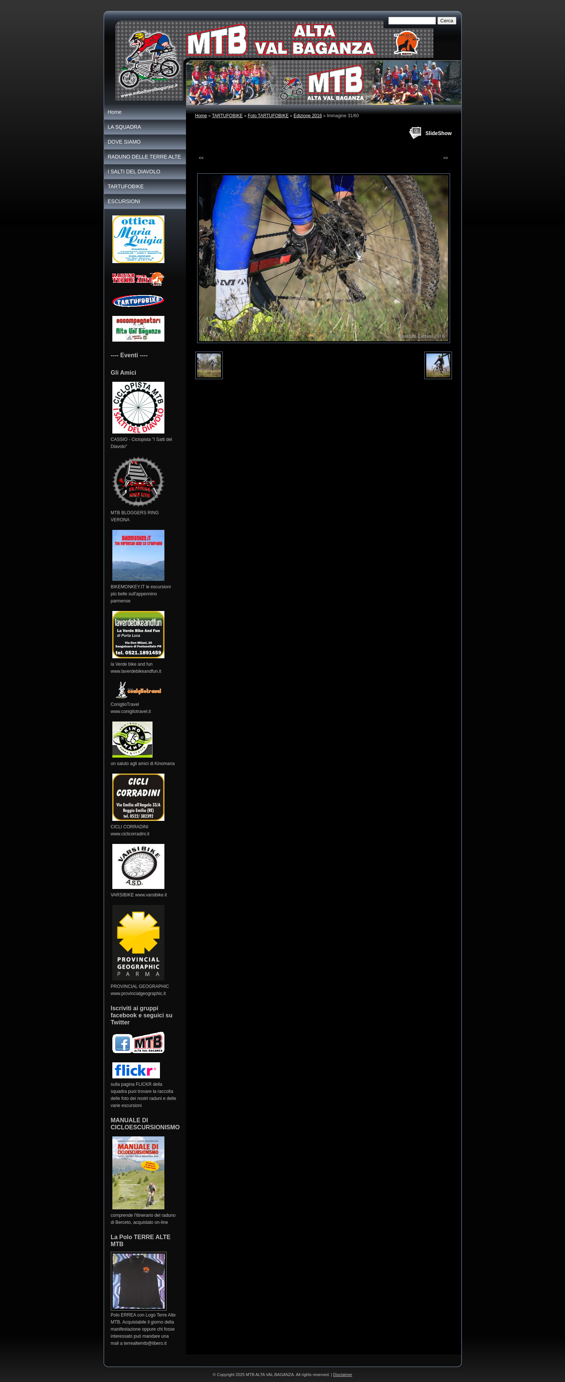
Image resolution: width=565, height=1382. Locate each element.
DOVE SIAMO (124, 142)
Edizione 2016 (307, 115)
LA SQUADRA (124, 127)
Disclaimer (342, 1374)
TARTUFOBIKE (227, 115)
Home (201, 115)
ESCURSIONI (124, 201)
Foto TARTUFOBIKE (268, 115)
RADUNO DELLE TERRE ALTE (144, 157)
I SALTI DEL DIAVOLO (134, 172)
